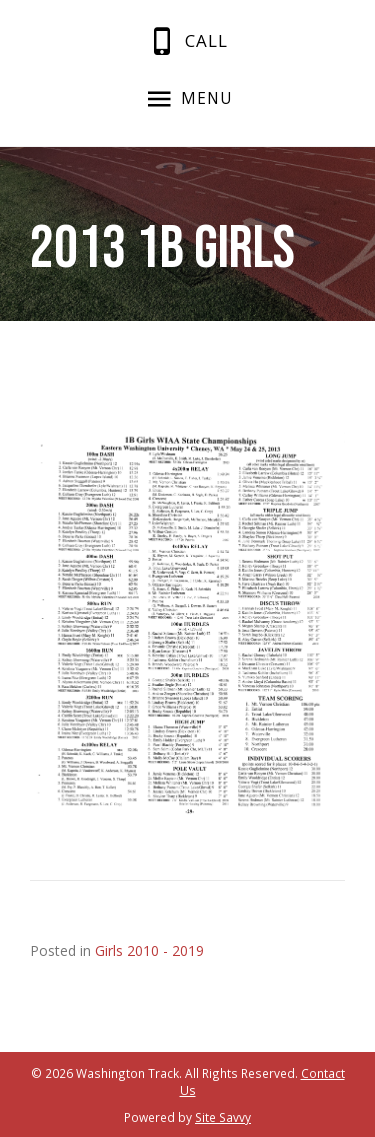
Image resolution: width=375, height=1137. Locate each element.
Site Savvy (223, 1117)
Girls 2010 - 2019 (149, 950)
